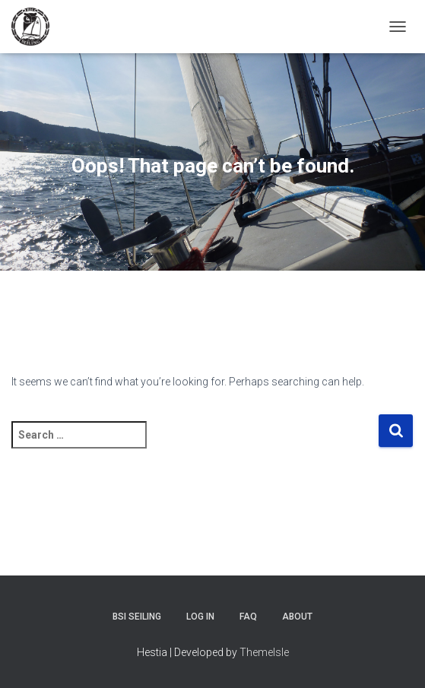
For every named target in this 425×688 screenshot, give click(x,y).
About (297, 616)
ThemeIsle (264, 652)
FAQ (248, 616)
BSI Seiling (137, 616)
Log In (200, 616)
